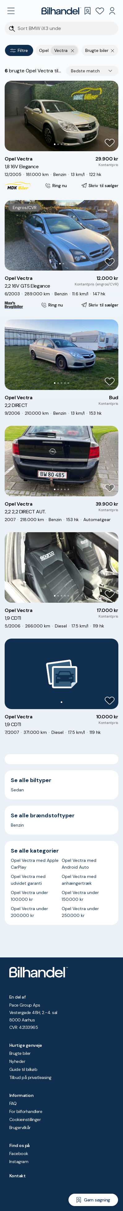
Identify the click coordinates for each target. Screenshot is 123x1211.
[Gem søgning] (93, 1200)
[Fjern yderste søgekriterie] (72, 50)
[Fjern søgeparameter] (112, 50)
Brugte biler (20, 1053)
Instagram (18, 1161)
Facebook (18, 1153)
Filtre (19, 50)
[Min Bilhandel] (112, 11)
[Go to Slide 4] (65, 144)
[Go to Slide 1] (54, 144)
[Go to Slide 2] (58, 144)
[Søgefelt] (65, 28)
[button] (61, 116)
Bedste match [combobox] (85, 71)
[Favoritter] (100, 11)
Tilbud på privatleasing (30, 1077)
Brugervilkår (20, 1127)
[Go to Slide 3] (61, 144)
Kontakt (17, 1176)
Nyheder (17, 1061)
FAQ (12, 1103)
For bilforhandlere (25, 1111)
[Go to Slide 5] (68, 144)
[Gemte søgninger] (87, 11)
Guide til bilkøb (23, 1069)
